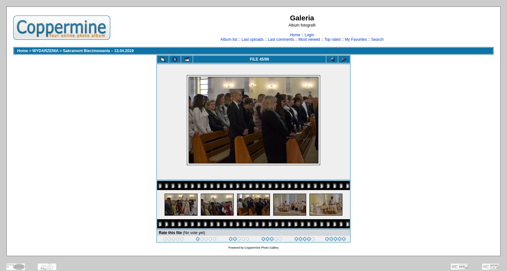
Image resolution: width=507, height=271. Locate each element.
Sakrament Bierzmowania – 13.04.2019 (98, 51)
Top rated (332, 39)
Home (295, 35)
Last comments (281, 39)
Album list (229, 39)
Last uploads (253, 39)
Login (309, 35)
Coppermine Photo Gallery (261, 247)
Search (377, 39)
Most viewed (309, 39)
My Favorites (356, 39)
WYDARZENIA (45, 51)
